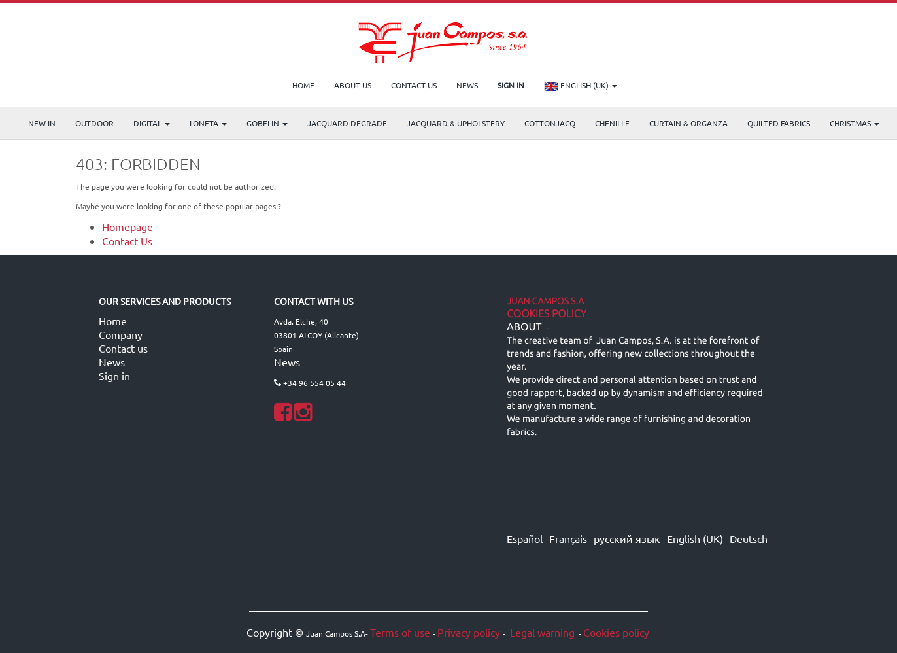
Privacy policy (468, 632)
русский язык (627, 538)
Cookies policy (616, 632)
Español (525, 538)
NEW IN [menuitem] (42, 123)
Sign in (114, 375)
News (112, 361)
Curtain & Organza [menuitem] (688, 123)
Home (113, 320)
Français (568, 538)
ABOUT (524, 327)
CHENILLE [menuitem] (612, 123)
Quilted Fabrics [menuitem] (778, 123)
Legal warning (541, 632)
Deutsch (749, 538)
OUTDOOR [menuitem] (94, 123)
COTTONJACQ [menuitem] (549, 123)
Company (121, 334)
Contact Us (127, 240)
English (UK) (580, 86)
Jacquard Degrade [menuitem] (347, 123)
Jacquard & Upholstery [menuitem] (456, 123)
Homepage (127, 226)
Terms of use (400, 632)
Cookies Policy (546, 314)
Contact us (123, 348)
